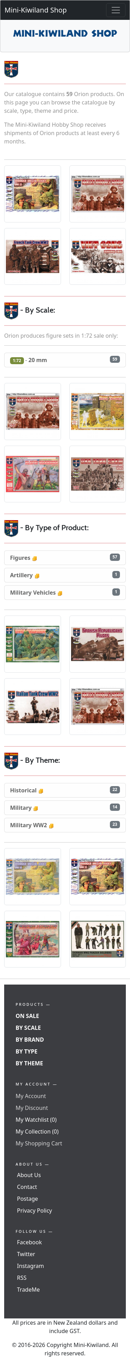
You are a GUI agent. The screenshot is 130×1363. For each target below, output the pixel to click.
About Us (29, 1175)
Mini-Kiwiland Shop (36, 10)
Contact (27, 1187)
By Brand (30, 1039)
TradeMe (28, 1289)
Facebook (29, 1242)
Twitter (26, 1254)
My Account (31, 1096)
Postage (27, 1199)
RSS (22, 1278)
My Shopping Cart (39, 1143)
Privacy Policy (34, 1210)
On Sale (27, 1016)
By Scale (28, 1028)
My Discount (32, 1108)
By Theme (29, 1063)
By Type (26, 1051)
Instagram (30, 1266)
